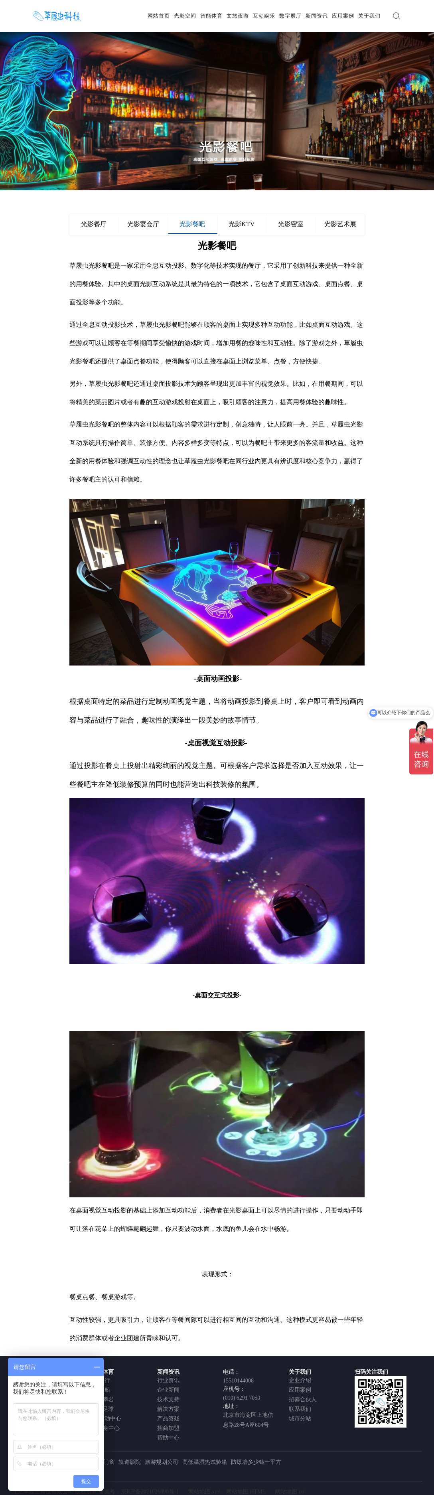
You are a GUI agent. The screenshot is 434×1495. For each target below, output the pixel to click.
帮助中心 (168, 1438)
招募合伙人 (303, 1399)
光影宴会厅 (143, 224)
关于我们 (369, 16)
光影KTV (241, 224)
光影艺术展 (340, 224)
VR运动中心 (106, 1419)
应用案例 (343, 16)
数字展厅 (290, 16)
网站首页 (159, 16)
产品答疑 (168, 1419)
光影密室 (291, 224)
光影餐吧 (192, 224)
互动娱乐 (264, 16)
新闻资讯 (317, 16)
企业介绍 (300, 1380)
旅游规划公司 (161, 1462)
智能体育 (211, 16)
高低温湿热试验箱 (204, 1462)
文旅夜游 (238, 16)
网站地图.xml (204, 1492)
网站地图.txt (289, 1492)
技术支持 (168, 1399)
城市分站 (300, 1419)
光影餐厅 (94, 224)
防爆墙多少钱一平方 (256, 1462)
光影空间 (185, 16)
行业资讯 (168, 1380)
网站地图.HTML (246, 1492)
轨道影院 (129, 1462)
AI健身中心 (105, 1428)
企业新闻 (168, 1390)
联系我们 (300, 1409)
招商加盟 (168, 1428)
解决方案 (168, 1409)
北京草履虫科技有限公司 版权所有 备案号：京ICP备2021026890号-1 (95, 1492)
